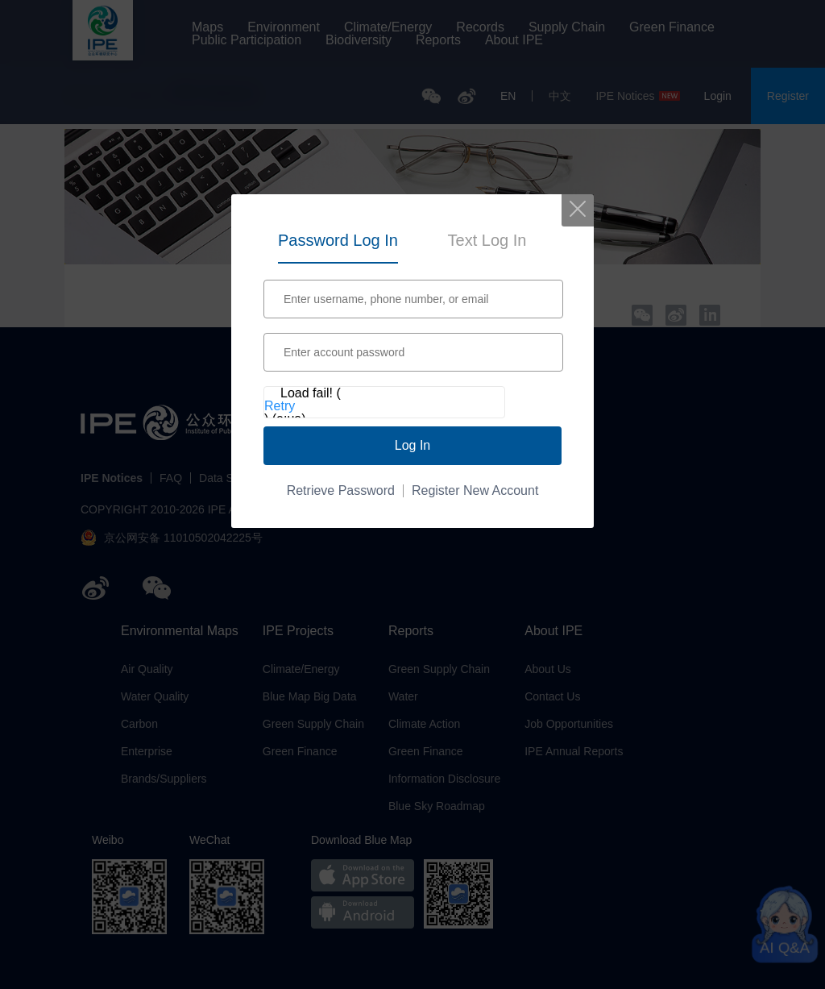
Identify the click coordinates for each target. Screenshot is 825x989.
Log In (412, 445)
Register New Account (475, 490)
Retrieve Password (341, 490)
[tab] (337, 238)
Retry (279, 406)
